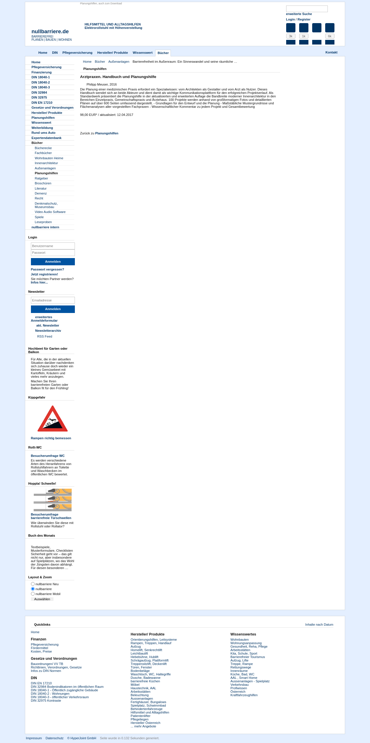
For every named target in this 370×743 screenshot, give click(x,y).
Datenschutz (55, 738)
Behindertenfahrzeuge (146, 709)
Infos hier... (39, 282)
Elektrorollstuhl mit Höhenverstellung (114, 27)
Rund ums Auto (44, 132)
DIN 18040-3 (41, 87)
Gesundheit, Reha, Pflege (248, 646)
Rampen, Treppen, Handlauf (151, 643)
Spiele (39, 217)
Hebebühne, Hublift (144, 657)
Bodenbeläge (140, 670)
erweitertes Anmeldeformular (44, 318)
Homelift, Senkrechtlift (146, 650)
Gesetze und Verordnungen (52, 107)
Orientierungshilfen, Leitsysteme (154, 639)
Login (290, 19)
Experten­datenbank (47, 138)
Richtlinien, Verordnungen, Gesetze (56, 667)
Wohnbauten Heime (49, 158)
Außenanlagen (119, 61)
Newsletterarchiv (48, 330)
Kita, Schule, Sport (243, 653)
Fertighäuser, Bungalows (148, 702)
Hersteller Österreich (145, 723)
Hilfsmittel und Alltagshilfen (150, 712)
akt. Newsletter (47, 325)
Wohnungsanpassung (246, 643)
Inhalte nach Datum (319, 624)
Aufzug (136, 646)
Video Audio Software (50, 212)
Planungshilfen (106, 133)
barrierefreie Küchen (145, 681)
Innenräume (239, 670)
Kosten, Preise (41, 651)
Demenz (41, 193)
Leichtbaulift (139, 653)
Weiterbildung (42, 127)
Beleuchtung (140, 695)
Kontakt (331, 52)
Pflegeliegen (140, 719)
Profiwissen (238, 688)
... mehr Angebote (143, 726)
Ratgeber (41, 178)
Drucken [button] (276, 69)
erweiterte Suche (299, 14)
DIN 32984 (39, 92)
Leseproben (43, 222)
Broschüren (43, 183)
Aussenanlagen (142, 698)
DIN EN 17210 (42, 102)
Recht (39, 198)
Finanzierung (42, 72)
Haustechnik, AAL (143, 688)
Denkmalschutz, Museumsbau (46, 205)
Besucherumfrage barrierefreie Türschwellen (52, 504)
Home (42, 52)
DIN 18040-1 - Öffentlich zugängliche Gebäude (64, 690)
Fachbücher (43, 153)
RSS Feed (44, 336)
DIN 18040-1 (41, 77)
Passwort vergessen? (47, 269)
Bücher (163, 53)
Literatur (41, 188)
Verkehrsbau (239, 684)
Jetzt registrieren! (44, 274)
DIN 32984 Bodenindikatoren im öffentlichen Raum (67, 686)
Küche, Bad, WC (242, 674)
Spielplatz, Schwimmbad (148, 705)
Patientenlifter (140, 716)
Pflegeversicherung (45, 644)
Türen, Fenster (141, 667)
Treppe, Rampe (241, 664)
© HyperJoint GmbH (81, 738)
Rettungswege (240, 667)
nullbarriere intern (45, 227)
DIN (55, 52)
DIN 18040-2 (41, 82)
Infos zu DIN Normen (46, 670)
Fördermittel (39, 648)
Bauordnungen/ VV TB (47, 664)
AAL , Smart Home (243, 677)
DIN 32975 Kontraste (46, 700)
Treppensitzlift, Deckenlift (149, 664)
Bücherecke (43, 148)
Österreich (237, 691)
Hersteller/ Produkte (112, 52)
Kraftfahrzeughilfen (244, 695)
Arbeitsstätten (140, 691)
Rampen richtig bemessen (52, 421)
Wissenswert (142, 52)
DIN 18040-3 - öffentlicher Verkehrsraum (60, 697)
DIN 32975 (39, 97)
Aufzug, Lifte (239, 660)
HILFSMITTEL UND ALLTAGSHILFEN (113, 24)
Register (303, 19)
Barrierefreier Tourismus (247, 657)
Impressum (34, 738)
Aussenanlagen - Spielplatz (250, 681)
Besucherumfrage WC (48, 455)
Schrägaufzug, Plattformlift (150, 660)
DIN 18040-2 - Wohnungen (50, 693)
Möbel (135, 684)
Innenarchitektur (46, 163)
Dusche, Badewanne (145, 677)
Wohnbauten (239, 639)
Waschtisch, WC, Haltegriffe (151, 674)
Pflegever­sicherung (77, 52)
